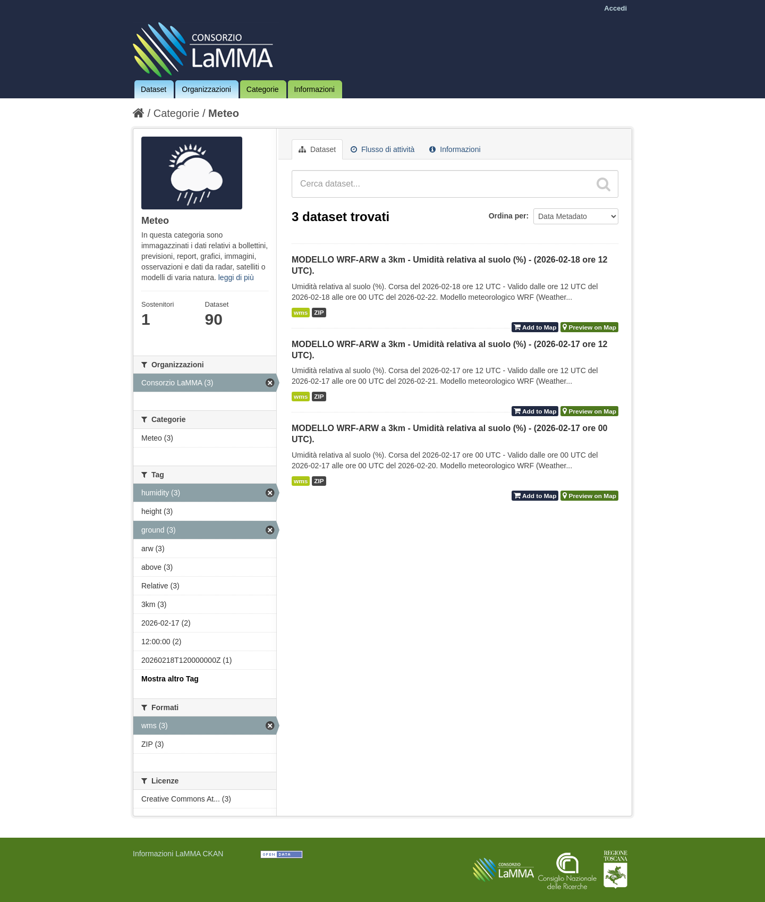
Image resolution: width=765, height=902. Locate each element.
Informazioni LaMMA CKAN (178, 853)
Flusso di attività (382, 149)
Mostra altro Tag (170, 679)
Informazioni (314, 89)
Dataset (153, 89)
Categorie (262, 89)
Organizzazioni (206, 89)
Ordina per (507, 216)
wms (301, 312)
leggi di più (236, 277)
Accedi (615, 8)
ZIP (319, 312)
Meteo (223, 113)
